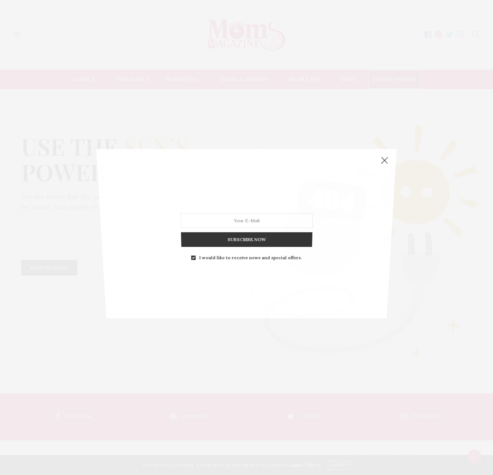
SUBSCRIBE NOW (246, 215)
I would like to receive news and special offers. (250, 226)
